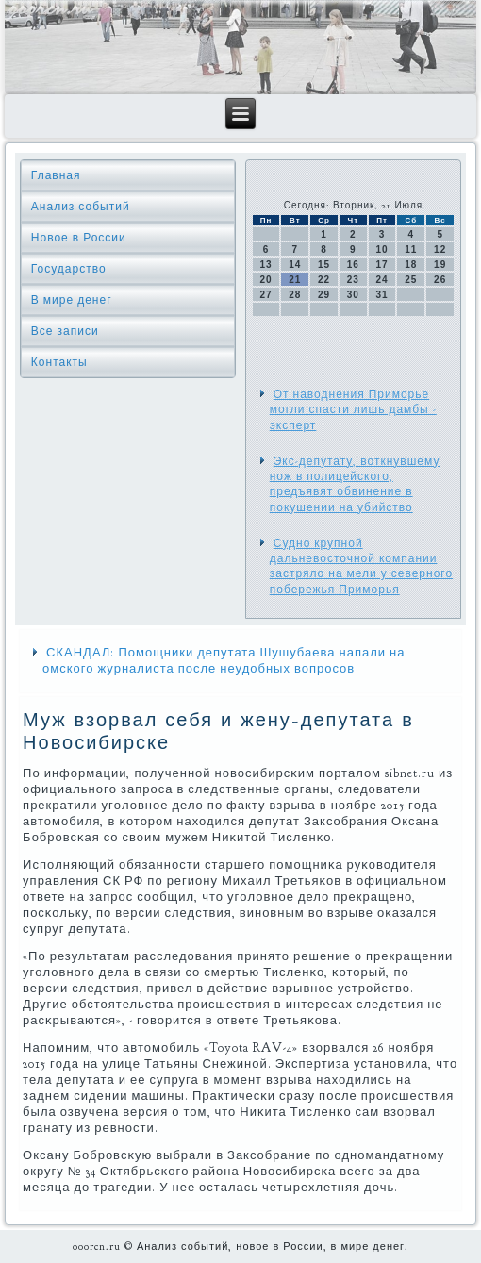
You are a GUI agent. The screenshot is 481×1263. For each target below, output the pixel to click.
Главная (56, 175)
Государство (69, 268)
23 (353, 279)
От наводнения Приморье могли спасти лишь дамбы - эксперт (353, 410)
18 (411, 264)
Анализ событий (80, 206)
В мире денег (71, 299)
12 (440, 249)
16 (353, 264)
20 (266, 279)
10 (382, 249)
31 (382, 295)
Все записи (65, 331)
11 (411, 249)
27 (266, 295)
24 (382, 279)
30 (353, 295)
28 (295, 295)
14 (295, 264)
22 (324, 279)
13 (266, 264)
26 (440, 279)
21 (295, 279)
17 (382, 264)
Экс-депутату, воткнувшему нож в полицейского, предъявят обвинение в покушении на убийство (355, 484)
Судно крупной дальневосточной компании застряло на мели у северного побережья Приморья (361, 566)
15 (324, 264)
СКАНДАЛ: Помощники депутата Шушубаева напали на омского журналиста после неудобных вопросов (223, 660)
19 (440, 264)
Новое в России (78, 237)
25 (411, 279)
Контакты (59, 362)
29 (324, 295)
